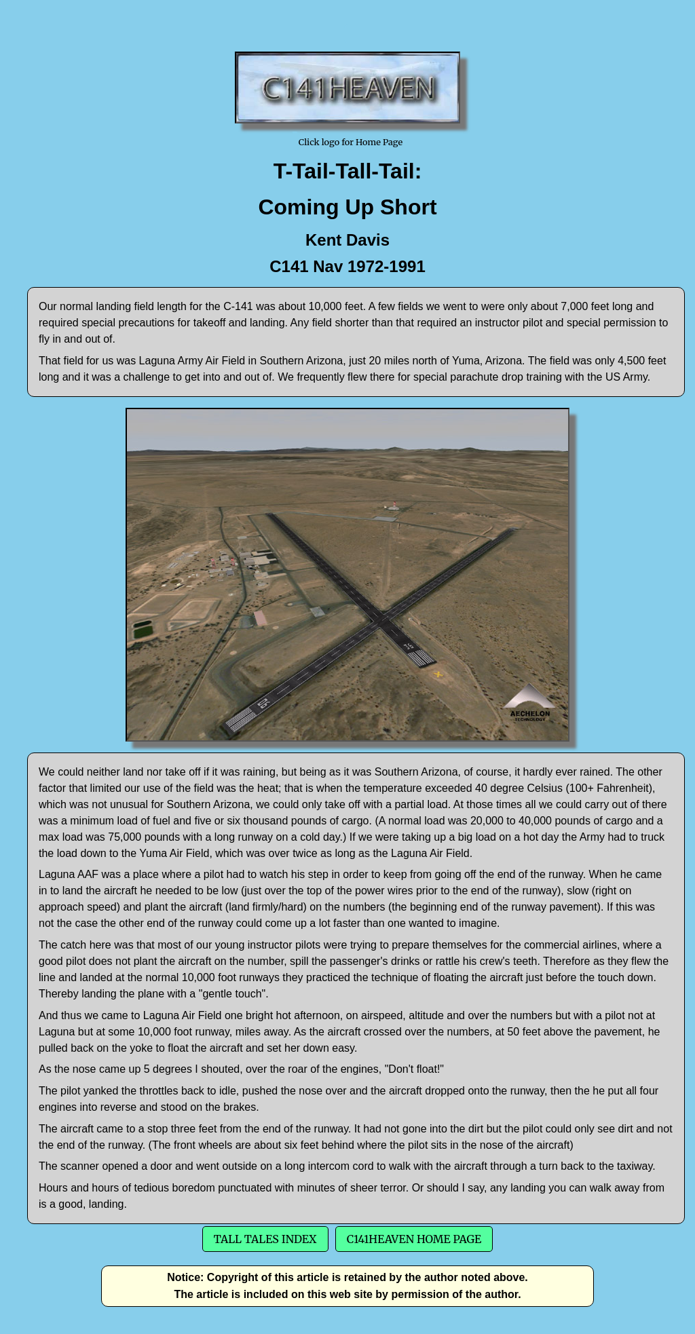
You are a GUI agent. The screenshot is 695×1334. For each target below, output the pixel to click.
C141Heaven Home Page (414, 1239)
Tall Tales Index (265, 1239)
